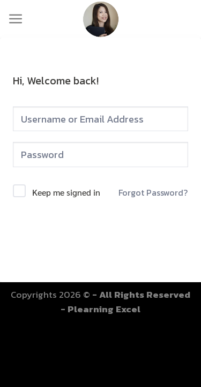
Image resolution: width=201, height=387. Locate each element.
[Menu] (16, 19)
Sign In (100, 232)
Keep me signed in (66, 192)
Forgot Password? (153, 192)
